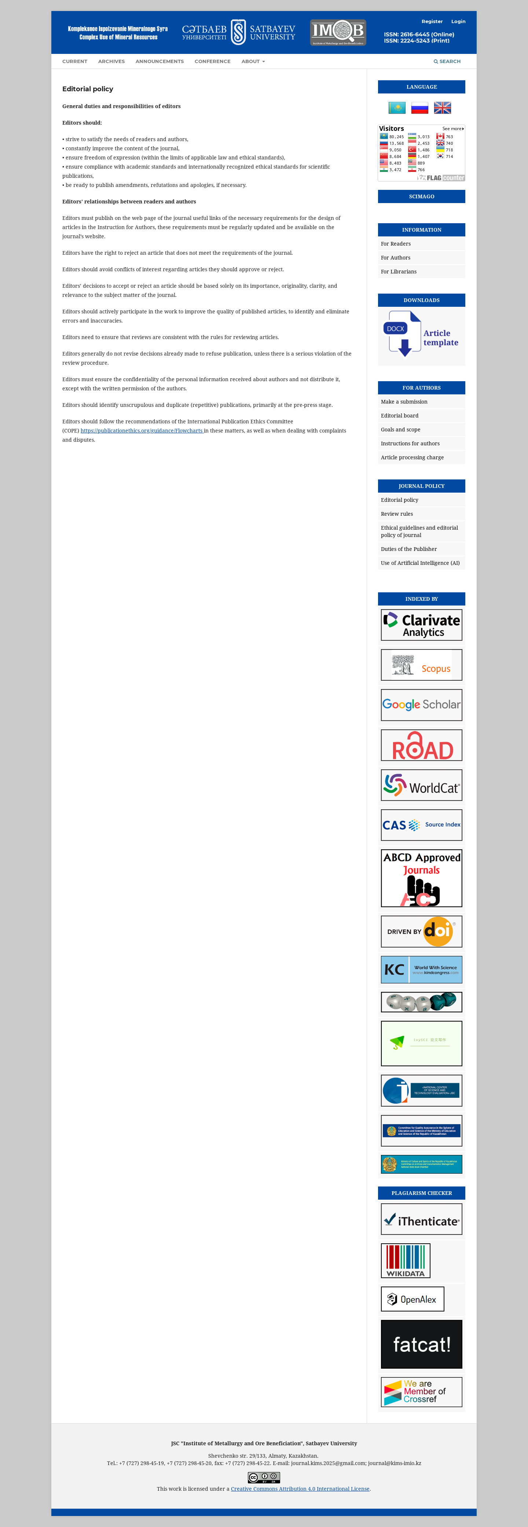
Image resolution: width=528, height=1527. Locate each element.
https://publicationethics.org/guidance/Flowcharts (142, 430)
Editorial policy (399, 499)
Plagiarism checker (422, 1192)
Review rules (397, 513)
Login (458, 21)
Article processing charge (412, 457)
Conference (213, 61)
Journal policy (422, 485)
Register (432, 21)
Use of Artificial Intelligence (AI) (420, 562)
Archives (111, 61)
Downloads (422, 300)
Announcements (160, 61)
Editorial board (400, 415)
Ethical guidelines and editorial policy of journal (419, 531)
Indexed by (422, 598)
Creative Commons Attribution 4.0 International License (300, 1488)
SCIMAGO (421, 196)
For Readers (396, 243)
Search (447, 61)
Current (74, 61)
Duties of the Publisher (409, 548)
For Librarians (399, 271)
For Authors (395, 257)
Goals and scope (401, 429)
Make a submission (404, 401)
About (251, 61)
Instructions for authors (410, 443)
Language (422, 86)
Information (421, 229)
